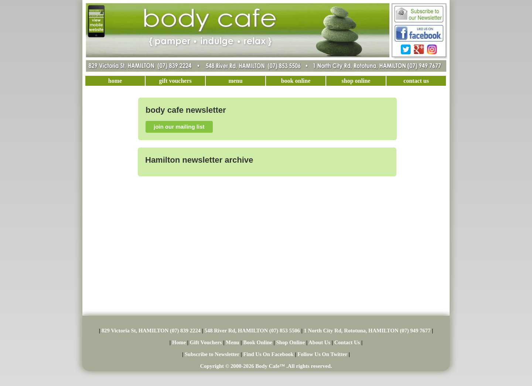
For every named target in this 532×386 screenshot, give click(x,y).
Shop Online (290, 342)
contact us (416, 81)
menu (235, 81)
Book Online (257, 342)
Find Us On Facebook (268, 354)
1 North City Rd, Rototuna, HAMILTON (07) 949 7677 (367, 330)
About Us (319, 342)
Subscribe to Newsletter (212, 354)
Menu (232, 342)
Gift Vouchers (206, 342)
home (115, 81)
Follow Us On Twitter (322, 354)
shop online (356, 81)
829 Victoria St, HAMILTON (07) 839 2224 (151, 330)
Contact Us (347, 342)
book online (296, 81)
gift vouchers (175, 81)
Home (179, 342)
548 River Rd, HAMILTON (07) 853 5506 (252, 330)
